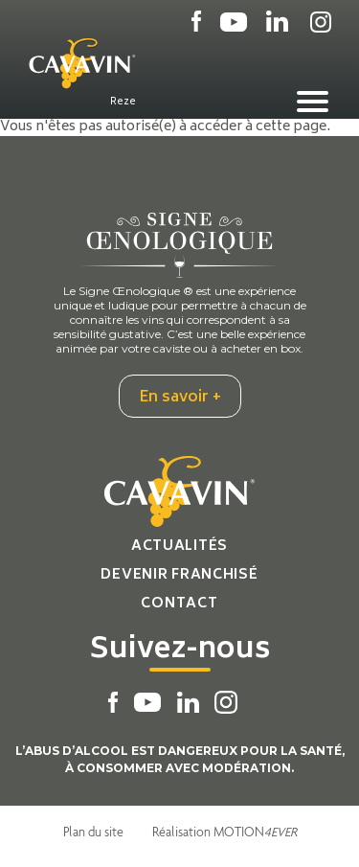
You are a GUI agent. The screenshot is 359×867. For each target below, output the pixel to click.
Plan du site (93, 831)
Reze (123, 101)
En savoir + (180, 397)
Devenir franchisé (179, 575)
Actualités (179, 547)
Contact (179, 604)
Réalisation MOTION (224, 831)
